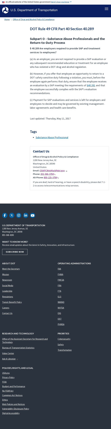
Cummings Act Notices (12, 396)
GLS (59, 297)
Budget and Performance (13, 387)
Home (7, 20)
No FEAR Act (7, 391)
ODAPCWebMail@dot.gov (53, 171)
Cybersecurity (64, 339)
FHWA (60, 275)
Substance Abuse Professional (52, 138)
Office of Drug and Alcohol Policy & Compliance (33, 20)
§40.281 (91, 86)
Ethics (5, 400)
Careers (5, 308)
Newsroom (7, 280)
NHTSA (61, 308)
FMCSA (61, 280)
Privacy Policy (8, 378)
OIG (59, 314)
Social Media (7, 286)
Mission (5, 275)
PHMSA (61, 325)
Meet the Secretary (11, 269)
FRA (59, 286)
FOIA (4, 382)
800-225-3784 (51, 178)
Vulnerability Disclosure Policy (15, 409)
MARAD (61, 303)
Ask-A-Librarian (10, 359)
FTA (59, 292)
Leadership (7, 292)
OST (60, 319)
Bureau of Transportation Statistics (18, 348)
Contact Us (7, 314)
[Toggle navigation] (106, 9)
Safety (61, 345)
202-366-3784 (48, 174)
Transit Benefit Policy (12, 303)
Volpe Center (8, 354)
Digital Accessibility (11, 414)
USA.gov (6, 373)
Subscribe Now (15, 252)
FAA (59, 269)
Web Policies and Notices (13, 405)
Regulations (7, 297)
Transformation (65, 351)
